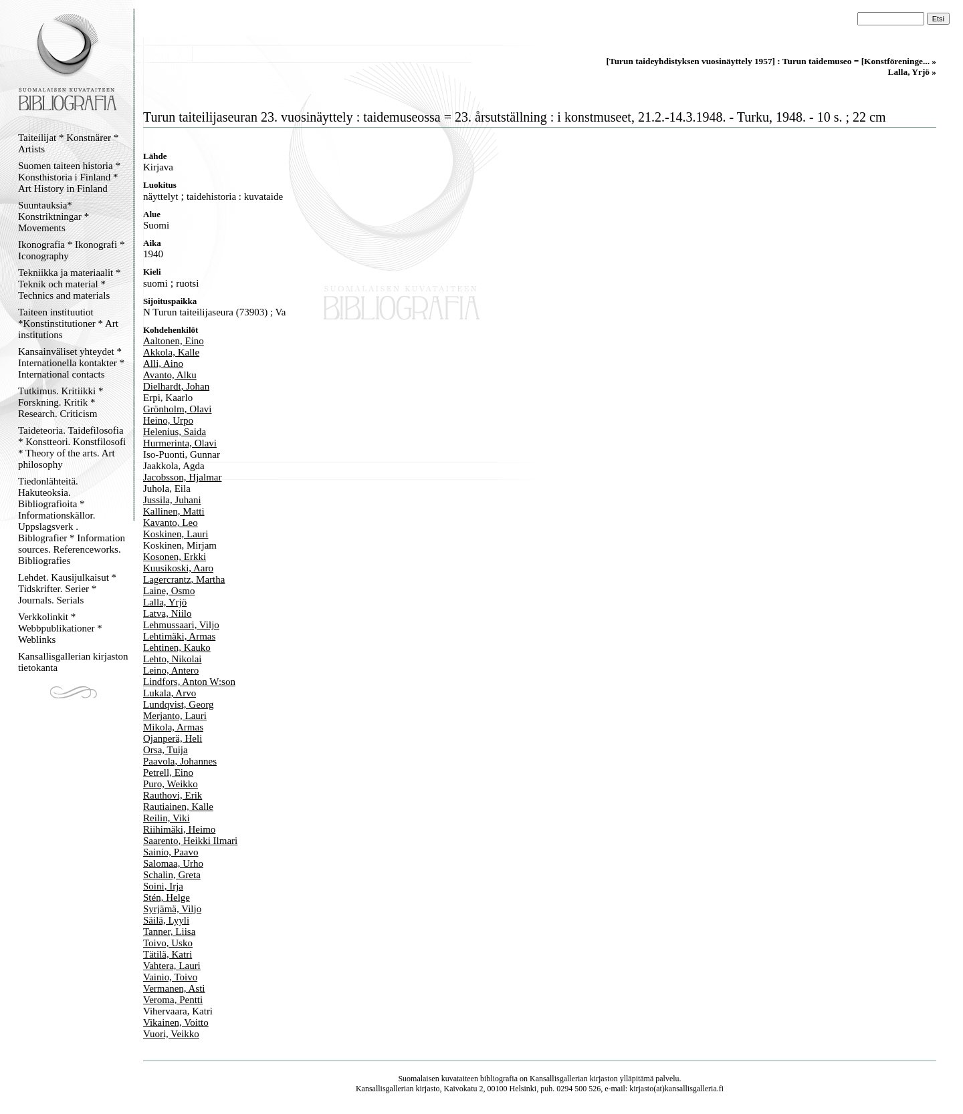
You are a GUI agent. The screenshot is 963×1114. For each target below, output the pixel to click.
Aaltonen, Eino (173, 340)
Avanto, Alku (170, 375)
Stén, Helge (166, 897)
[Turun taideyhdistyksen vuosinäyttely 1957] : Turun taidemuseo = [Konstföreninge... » (771, 61)
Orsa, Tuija (165, 749)
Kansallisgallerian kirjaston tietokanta (73, 662)
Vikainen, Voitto (176, 1022)
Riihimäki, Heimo (179, 829)
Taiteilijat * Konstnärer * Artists (68, 143)
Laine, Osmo (169, 590)
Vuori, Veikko (171, 1033)
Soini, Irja (163, 886)
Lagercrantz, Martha (184, 579)
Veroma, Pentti (173, 999)
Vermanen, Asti (174, 988)
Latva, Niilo (167, 613)
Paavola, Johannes (180, 761)
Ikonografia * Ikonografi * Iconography (71, 250)
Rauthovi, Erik (172, 795)
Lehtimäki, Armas (179, 636)
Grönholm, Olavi (177, 409)
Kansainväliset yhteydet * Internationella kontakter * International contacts (71, 363)
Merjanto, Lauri (175, 715)
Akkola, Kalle (171, 352)
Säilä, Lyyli (166, 920)
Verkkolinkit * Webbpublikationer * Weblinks (60, 628)
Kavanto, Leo (170, 522)
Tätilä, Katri (167, 954)
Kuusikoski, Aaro (178, 568)
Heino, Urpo (168, 420)
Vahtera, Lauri (172, 965)
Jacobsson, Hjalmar (182, 477)
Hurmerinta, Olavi (180, 443)
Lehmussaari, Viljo (181, 624)
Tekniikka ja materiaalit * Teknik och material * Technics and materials (69, 284)
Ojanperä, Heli (172, 738)
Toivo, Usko (168, 943)
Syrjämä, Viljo (172, 908)
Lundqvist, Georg (178, 704)
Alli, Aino (163, 363)
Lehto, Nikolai (172, 659)
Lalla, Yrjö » (912, 72)
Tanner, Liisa (169, 931)
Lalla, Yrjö (165, 602)
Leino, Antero (171, 670)
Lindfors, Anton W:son (189, 681)
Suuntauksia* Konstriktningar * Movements (53, 216)
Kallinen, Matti (174, 511)
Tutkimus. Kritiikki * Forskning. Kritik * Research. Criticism (60, 402)
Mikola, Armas (173, 727)
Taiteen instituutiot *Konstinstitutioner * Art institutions (68, 323)
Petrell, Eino (168, 772)
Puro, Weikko (170, 784)
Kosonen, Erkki (174, 556)
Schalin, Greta (172, 874)
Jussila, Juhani (172, 500)
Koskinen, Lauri (175, 534)
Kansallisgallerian (559, 1078)
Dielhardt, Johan (176, 386)
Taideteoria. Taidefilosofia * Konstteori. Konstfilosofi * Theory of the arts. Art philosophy (72, 447)
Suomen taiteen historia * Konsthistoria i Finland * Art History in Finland (69, 177)
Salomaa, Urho (173, 863)
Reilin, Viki (166, 818)
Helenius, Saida (174, 431)
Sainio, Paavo (171, 852)
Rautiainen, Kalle (178, 806)
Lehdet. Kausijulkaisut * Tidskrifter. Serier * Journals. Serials (67, 588)
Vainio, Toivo (170, 977)
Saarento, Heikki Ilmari (190, 840)
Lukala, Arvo (169, 693)
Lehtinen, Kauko (177, 647)
